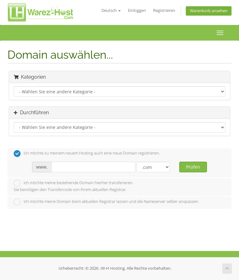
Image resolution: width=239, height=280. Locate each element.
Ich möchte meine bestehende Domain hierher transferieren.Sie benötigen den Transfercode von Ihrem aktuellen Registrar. (74, 186)
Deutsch (111, 10)
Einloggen (137, 10)
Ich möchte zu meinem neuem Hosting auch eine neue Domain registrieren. (87, 153)
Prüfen (193, 167)
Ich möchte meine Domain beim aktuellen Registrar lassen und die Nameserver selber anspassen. (106, 202)
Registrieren (164, 10)
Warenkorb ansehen (208, 10)
